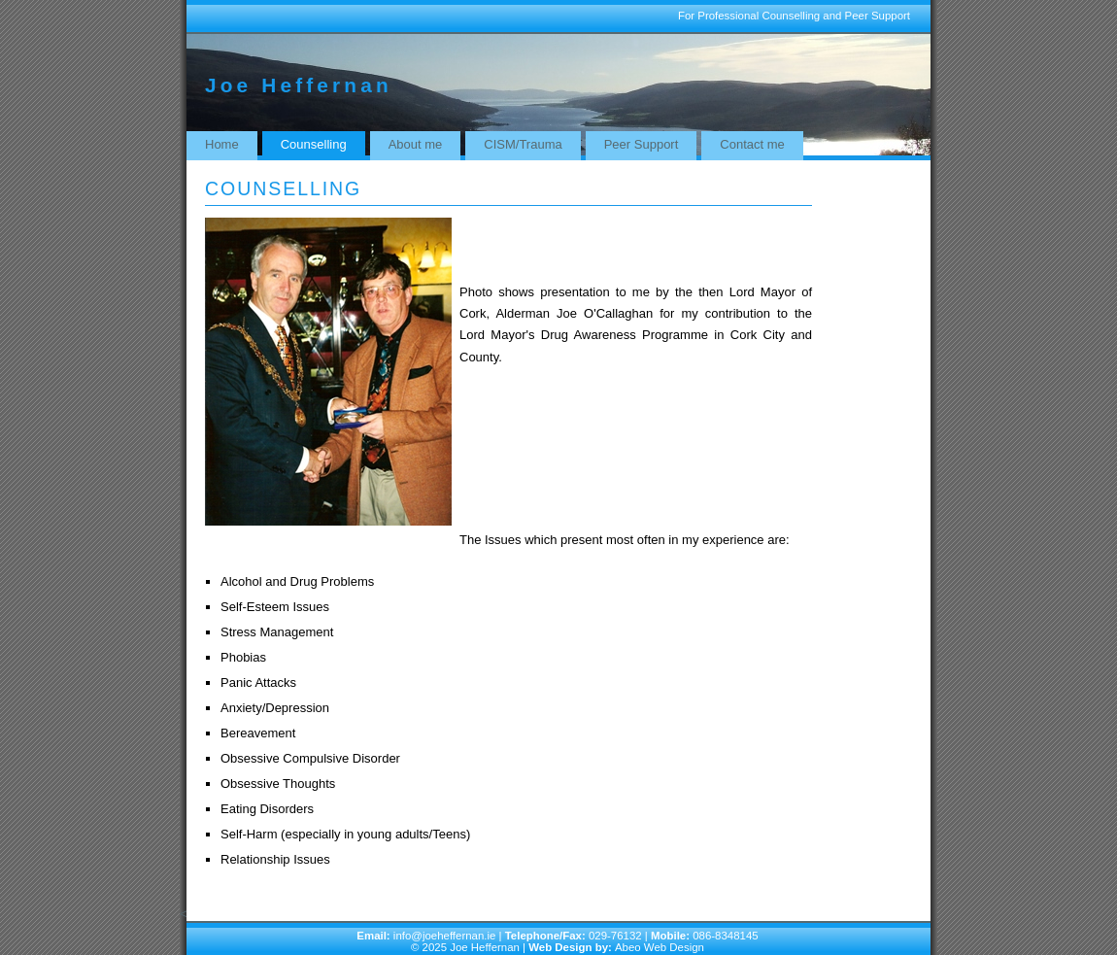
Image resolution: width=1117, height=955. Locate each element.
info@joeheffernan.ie (443, 935)
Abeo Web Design (659, 947)
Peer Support (641, 144)
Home (222, 144)
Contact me (752, 144)
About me (416, 144)
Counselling (314, 144)
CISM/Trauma (522, 144)
